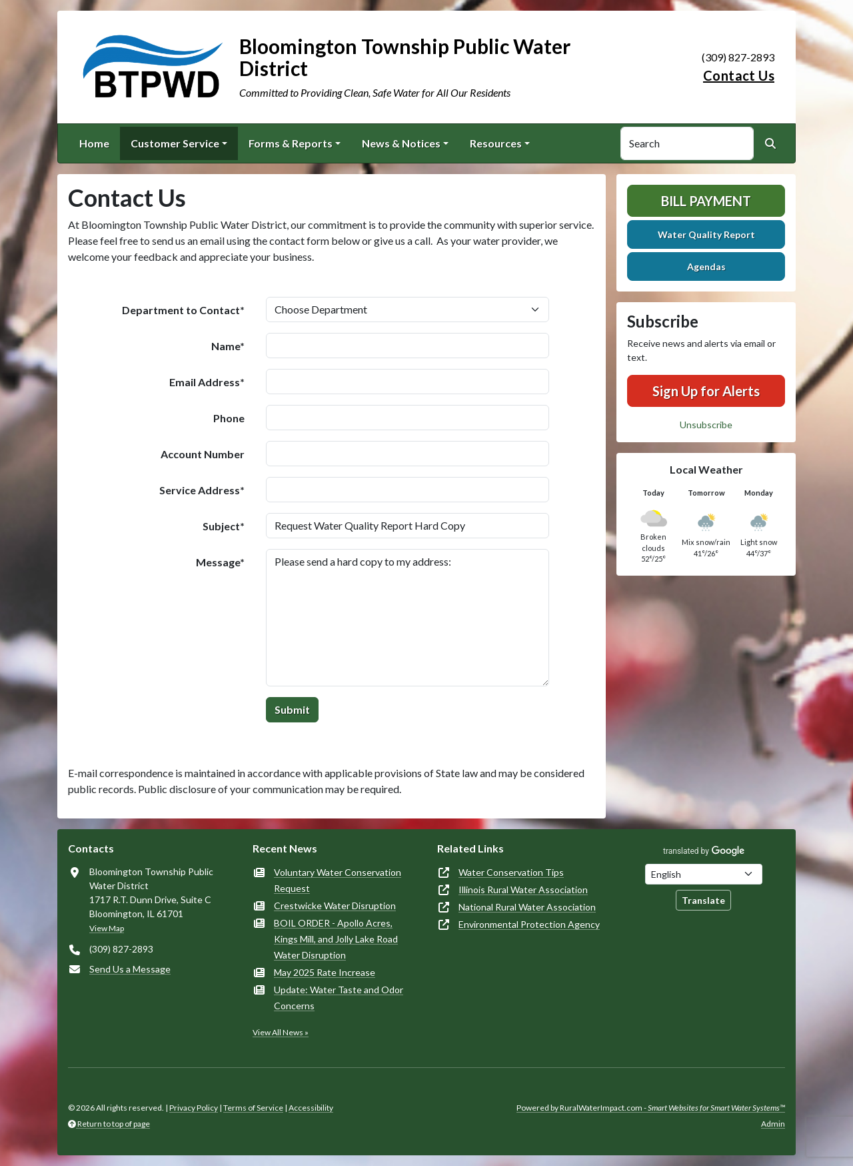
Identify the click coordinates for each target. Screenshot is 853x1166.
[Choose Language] (703, 874)
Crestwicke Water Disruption (335, 905)
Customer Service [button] (175, 143)
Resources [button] (496, 143)
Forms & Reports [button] (291, 143)
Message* (220, 562)
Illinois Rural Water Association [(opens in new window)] (523, 889)
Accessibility (311, 1108)
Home (94, 143)
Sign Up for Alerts (706, 391)
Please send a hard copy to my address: (407, 617)
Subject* (224, 526)
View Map (106, 928)
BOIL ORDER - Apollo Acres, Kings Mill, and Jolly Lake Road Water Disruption (336, 939)
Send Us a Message (130, 969)
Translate (703, 900)
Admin (773, 1124)
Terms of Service (253, 1108)
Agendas (706, 266)
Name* (228, 346)
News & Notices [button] (401, 143)
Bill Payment (706, 201)
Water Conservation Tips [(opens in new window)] (511, 872)
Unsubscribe (706, 424)
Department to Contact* (183, 310)
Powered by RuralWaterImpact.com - (650, 1108)
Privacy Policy (193, 1108)
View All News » (281, 1032)
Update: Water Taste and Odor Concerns (338, 997)
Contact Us (738, 75)
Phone (229, 418)
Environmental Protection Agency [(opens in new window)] (529, 924)
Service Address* (202, 490)
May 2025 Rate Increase (324, 972)
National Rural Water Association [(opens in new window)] (527, 907)
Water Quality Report (706, 234)
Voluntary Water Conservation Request (337, 880)
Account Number (203, 454)
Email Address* (207, 382)
